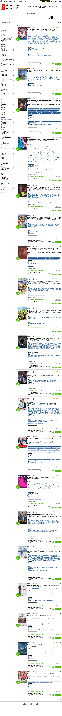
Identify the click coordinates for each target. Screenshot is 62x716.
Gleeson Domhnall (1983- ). (41, 151)
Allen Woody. (32, 623)
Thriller (40, 358)
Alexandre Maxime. (41, 380)
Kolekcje (21, 18)
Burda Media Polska (41, 403)
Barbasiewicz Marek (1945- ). (48, 42)
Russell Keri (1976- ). (54, 152)
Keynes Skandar (54, 259)
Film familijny (30, 55)
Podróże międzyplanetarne (55, 121)
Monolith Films (35, 72)
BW (43, 1)
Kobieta (45, 355)
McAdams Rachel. (47, 651)
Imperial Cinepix (35, 375)
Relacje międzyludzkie (32, 496)
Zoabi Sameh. (45, 194)
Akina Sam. (32, 408)
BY (48, 1)
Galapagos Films (35, 588)
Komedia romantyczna (39, 423)
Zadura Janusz (44, 290)
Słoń (46, 53)
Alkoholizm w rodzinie (41, 530)
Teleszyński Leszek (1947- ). (36, 161)
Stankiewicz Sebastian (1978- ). (41, 523)
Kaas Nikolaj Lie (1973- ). (53, 346)
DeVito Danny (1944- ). (35, 38)
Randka (51, 420)
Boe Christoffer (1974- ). (54, 343)
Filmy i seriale (31, 83)
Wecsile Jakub (32, 258)
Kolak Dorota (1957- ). (49, 154)
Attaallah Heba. (52, 195)
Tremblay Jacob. (40, 77)
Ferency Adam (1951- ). (53, 160)
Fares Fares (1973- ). (34, 347)
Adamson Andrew (32, 257)
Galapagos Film (35, 30)
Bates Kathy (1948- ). (47, 653)
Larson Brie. (32, 77)
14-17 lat (44, 48)
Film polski (30, 456)
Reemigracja (30, 531)
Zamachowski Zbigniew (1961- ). (53, 289)
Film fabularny (37, 55)
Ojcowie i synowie (53, 530)
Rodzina (30, 530)
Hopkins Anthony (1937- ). (46, 682)
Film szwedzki (31, 564)
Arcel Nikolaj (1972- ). (35, 344)
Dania (38, 356)
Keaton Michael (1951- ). (52, 37)
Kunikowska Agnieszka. (34, 290)
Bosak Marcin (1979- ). (35, 157)
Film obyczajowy (44, 533)
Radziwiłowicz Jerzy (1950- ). (36, 155)
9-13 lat (40, 48)
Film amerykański (31, 50)
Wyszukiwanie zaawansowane (14, 18)
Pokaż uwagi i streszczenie (32, 57)
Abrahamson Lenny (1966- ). (35, 76)
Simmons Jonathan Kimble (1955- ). (43, 559)
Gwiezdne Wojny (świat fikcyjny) (34, 121)
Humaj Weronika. (45, 113)
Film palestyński (52, 202)
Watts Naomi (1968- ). (33, 682)
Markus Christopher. (53, 225)
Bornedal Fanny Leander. (46, 348)
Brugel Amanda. (35, 79)
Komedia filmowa (52, 629)
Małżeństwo (40, 496)
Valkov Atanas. (39, 486)
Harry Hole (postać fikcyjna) (41, 567)
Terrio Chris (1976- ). (49, 146)
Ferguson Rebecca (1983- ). (41, 558)
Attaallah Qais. (43, 195)
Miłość (29, 420)
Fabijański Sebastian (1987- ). (52, 156)
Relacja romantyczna (47, 459)
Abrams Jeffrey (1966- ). (35, 108)
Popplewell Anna (44, 259)
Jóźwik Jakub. (50, 41)
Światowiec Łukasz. (54, 446)
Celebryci (47, 420)
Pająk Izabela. (36, 484)
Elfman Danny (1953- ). (44, 36)
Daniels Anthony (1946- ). (40, 150)
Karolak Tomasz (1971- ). (40, 451)
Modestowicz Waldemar (43, 257)
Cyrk (39, 53)
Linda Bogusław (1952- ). (40, 452)
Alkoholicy (34, 530)
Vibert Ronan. (50, 560)
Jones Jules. (42, 408)
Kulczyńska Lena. (39, 41)
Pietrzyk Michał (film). (50, 447)
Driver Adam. (42, 111)
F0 (51, 1)
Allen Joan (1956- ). (51, 77)
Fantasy (41, 55)
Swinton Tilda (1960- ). (43, 224)
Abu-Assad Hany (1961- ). (34, 194)
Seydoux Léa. (57, 653)
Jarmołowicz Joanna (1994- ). (48, 412)
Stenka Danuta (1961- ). (49, 410)
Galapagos (34, 104)
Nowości (10, 1)
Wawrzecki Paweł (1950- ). (40, 39)
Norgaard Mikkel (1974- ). (35, 345)
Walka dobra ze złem (46, 121)
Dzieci (29, 48)
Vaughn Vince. (45, 593)
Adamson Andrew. (33, 224)
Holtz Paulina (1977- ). (40, 40)
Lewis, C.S (30, 263)
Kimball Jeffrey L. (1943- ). (34, 593)
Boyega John (46, 149)
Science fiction (42, 124)
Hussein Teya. (50, 196)
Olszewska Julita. (46, 483)
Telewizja (53, 459)
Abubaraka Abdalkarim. (40, 196)
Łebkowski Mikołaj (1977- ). (35, 409)
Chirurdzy (42, 355)
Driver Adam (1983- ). (51, 148)
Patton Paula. (45, 381)
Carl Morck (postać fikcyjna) (33, 355)
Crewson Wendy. (44, 79)
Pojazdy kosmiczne (32, 122)
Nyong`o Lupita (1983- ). (40, 152)
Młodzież (33, 48)
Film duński (30, 353)
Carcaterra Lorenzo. (37, 197)
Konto (25, 1)
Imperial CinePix (35, 219)
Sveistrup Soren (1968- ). (50, 555)
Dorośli (37, 48)
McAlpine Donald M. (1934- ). (43, 258)
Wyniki (5, 1)
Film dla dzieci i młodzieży (33, 231)
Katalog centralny (31, 13)
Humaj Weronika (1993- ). (35, 156)
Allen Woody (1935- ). (35, 651)
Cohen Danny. (46, 76)
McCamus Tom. (38, 78)
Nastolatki (48, 530)
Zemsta (35, 356)
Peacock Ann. (32, 226)
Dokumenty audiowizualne (33, 124)
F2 (56, 1)
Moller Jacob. (41, 346)
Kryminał (36, 358)
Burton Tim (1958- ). (48, 35)
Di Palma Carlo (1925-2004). (42, 623)
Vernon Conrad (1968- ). (52, 317)
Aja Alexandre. (32, 380)
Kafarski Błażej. (46, 484)
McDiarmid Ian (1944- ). (35, 154)
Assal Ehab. (53, 194)
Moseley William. (54, 224)
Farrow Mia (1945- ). (34, 624)
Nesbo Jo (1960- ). (47, 556)
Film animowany (31, 295)
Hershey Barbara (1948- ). (46, 624)
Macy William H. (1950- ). (48, 78)
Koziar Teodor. (45, 521)
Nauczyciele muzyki (38, 459)
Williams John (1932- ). (42, 109)
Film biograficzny (38, 202)
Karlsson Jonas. (38, 560)
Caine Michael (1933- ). (55, 623)
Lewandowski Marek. (34, 112)
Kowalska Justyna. (39, 160)
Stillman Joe (51, 288)
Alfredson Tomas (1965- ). (35, 555)
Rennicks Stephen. (55, 76)
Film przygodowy (49, 124)
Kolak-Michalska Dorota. (49, 112)
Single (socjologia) (35, 420)
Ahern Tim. (52, 381)
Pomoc (20, 1)
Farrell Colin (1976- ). (38, 37)
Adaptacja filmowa (47, 55)
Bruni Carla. (38, 653)
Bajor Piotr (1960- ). (48, 157)
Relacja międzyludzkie (38, 531)
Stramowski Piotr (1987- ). (40, 488)
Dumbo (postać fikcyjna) (33, 53)
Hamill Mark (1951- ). (46, 110)
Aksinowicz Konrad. (34, 483)
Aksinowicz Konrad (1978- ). (36, 520)
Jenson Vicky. (41, 289)
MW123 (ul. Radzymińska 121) (34, 62)
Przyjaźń (42, 53)
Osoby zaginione (51, 355)
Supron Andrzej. (44, 43)
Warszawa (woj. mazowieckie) (43, 421)
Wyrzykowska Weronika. (42, 485)
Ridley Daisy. (52, 111)
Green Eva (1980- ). (49, 38)
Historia (15, 1)
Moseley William (35, 259)
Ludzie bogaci (42, 420)
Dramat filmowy (39, 85)
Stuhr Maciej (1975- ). (34, 410)
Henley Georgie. (32, 225)
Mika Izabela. (56, 413)
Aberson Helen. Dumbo (34, 35)
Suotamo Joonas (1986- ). (36, 153)
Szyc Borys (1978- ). (54, 452)
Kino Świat (34, 340)
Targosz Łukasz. (53, 408)
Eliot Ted (34, 289)
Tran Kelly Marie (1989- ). (51, 153)
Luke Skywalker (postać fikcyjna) (47, 168)
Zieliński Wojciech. (50, 486)
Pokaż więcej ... (3, 44)
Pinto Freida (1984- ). (45, 681)
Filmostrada (33, 551)
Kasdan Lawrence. (49, 108)
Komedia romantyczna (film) (47, 600)
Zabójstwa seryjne (51, 567)
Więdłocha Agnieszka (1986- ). (51, 409)
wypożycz (58, 63)
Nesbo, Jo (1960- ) (32, 567)
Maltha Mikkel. (49, 345)
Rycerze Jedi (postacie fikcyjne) (34, 168)
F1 (53, 1)
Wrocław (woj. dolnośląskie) (48, 531)
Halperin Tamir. (42, 487)
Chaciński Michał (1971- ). (35, 447)
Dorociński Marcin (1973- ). (52, 155)
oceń (60, 27)
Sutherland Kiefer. (36, 381)
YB (46, 1)
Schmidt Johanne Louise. (49, 347)
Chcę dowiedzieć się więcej (25, 714)
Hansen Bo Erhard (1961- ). (50, 344)
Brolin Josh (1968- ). (56, 681)
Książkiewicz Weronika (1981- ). (47, 411)
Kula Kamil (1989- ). (43, 158)
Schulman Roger (42, 288)
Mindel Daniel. (53, 109)
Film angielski (44, 564)
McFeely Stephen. (42, 225)
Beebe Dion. (41, 557)
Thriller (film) (44, 570)
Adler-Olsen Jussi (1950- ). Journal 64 (37, 343)
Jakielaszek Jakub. (49, 520)
